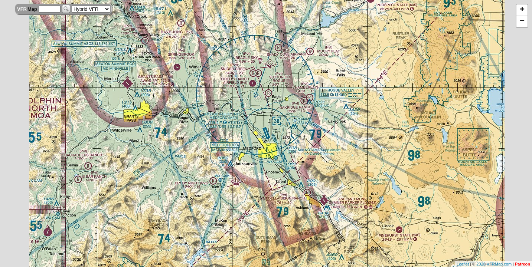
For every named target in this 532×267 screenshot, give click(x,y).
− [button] (522, 21)
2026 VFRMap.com (494, 264)
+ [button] (522, 10)
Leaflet (463, 264)
